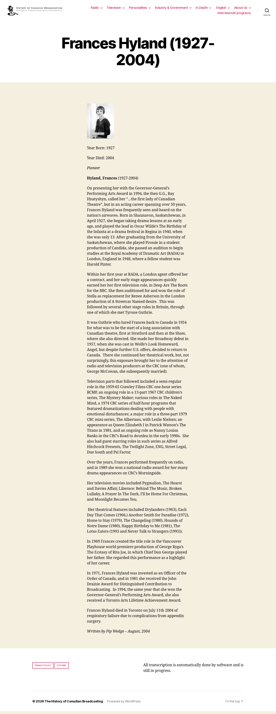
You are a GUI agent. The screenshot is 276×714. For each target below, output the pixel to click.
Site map (61, 668)
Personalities (138, 9)
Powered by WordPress (124, 704)
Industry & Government (171, 9)
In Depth (202, 9)
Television (114, 9)
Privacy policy (43, 668)
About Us (240, 9)
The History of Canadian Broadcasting (74, 704)
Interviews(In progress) (234, 14)
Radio (95, 9)
